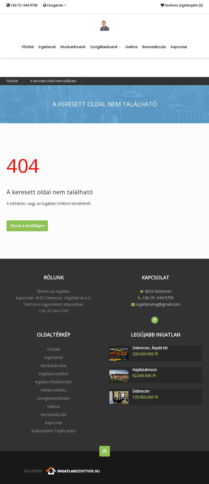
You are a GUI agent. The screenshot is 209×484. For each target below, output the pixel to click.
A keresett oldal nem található (53, 81)
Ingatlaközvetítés (54, 373)
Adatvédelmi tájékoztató (53, 430)
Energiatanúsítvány (53, 398)
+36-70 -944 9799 (22, 5)
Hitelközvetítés (53, 390)
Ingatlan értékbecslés (53, 381)
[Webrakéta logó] (73, 470)
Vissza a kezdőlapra (27, 225)
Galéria (131, 46)
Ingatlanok (47, 46)
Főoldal (28, 46)
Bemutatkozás (154, 46)
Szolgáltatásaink (105, 46)
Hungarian (54, 5)
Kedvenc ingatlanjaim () (181, 5)
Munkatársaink (72, 46)
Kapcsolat (179, 46)
